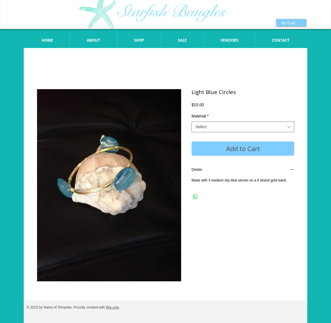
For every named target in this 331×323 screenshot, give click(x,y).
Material (200, 116)
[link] (291, 23)
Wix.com (112, 307)
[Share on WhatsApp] (195, 196)
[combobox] (243, 127)
